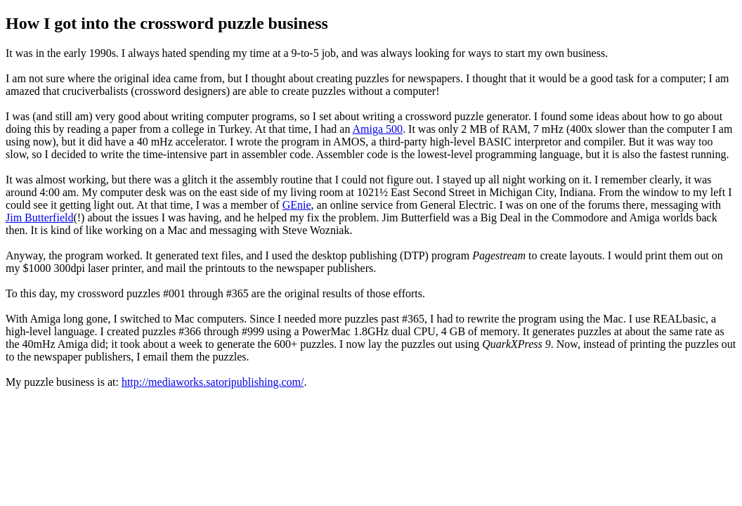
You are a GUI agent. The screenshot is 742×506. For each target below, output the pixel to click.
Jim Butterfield (39, 217)
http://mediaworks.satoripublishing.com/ (213, 382)
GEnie (296, 205)
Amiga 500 (378, 129)
